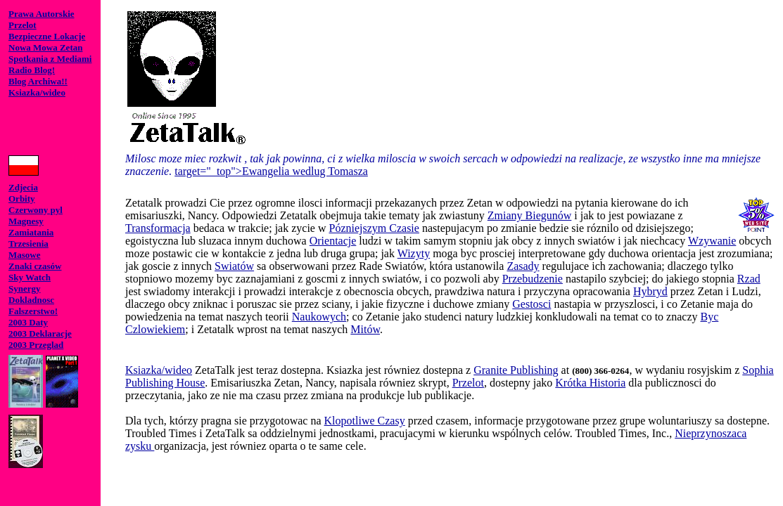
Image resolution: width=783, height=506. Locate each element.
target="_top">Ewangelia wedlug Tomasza (271, 171)
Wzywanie (712, 241)
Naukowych (319, 317)
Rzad (748, 279)
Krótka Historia (590, 383)
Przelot (468, 383)
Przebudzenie (532, 279)
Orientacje (333, 241)
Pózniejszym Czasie (374, 228)
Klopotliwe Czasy (364, 421)
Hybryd (650, 291)
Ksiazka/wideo (158, 370)
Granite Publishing (515, 370)
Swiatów (234, 266)
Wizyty (413, 253)
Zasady (523, 266)
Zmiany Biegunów (530, 215)
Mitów (365, 329)
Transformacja (158, 228)
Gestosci (531, 304)
